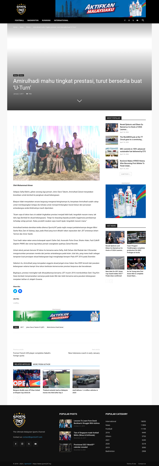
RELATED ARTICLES (22, 364)
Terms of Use (131, 464)
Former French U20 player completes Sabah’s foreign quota (31, 354)
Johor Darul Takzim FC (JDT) (35, 327)
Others (28, 27)
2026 (107, 243)
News (22, 27)
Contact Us (142, 464)
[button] (143, 20)
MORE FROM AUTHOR (41, 364)
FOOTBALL (19, 20)
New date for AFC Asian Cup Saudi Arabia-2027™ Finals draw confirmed (114, 273)
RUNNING (46, 20)
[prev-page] (14, 397)
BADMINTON (33, 20)
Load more (125, 174)
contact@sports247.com (32, 437)
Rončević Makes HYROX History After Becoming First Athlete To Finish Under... (132, 163)
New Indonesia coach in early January (84, 353)
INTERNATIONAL (61, 20)
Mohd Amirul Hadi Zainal (55, 327)
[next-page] (18, 397)
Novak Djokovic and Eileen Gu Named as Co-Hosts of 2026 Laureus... (131, 126)
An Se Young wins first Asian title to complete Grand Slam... (135, 273)
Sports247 (28, 464)
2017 (22, 327)
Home (15, 27)
